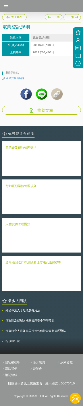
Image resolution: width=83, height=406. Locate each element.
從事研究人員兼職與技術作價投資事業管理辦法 (36, 330)
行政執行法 (13, 341)
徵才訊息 (39, 362)
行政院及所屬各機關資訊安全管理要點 (30, 320)
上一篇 (53, 16)
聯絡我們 (11, 368)
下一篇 (72, 16)
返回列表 (16, 17)
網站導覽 (66, 362)
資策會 (37, 368)
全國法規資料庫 (15, 78)
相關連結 (11, 375)
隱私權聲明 (12, 362)
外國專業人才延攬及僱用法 (23, 310)
